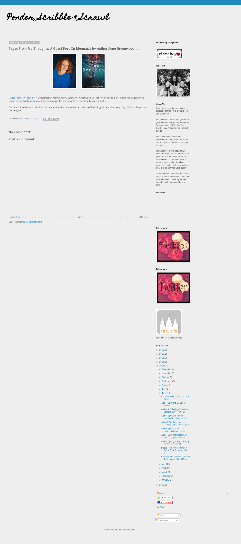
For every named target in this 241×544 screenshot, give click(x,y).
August (165, 385)
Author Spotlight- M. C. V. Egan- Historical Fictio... (173, 429)
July (164, 389)
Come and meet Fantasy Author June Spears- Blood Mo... (175, 457)
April (164, 468)
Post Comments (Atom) (31, 222)
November (167, 373)
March (165, 472)
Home (79, 217)
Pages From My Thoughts (21, 97)
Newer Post (15, 217)
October (166, 377)
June (164, 393)
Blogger (132, 530)
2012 (161, 366)
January (166, 480)
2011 (161, 485)
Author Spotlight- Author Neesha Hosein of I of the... (174, 417)
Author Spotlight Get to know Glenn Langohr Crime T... (174, 436)
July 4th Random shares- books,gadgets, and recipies (175, 423)
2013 (161, 362)
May (164, 464)
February (166, 476)
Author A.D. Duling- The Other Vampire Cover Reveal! (174, 410)
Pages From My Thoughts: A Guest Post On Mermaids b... (174, 450)
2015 (161, 354)
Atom (160, 507)
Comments (161, 520)
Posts (160, 493)
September (167, 381)
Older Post (143, 217)
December (167, 369)
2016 (161, 350)
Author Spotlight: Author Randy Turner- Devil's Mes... (175, 442)
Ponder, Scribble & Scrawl (58, 18)
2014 (161, 358)
